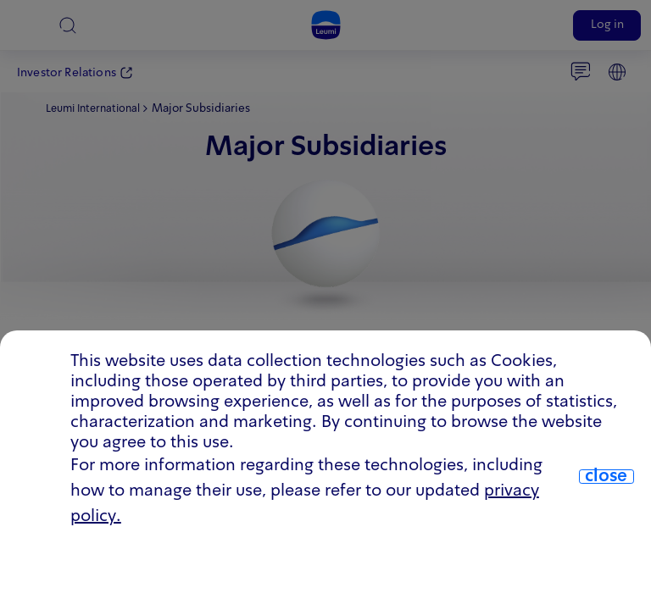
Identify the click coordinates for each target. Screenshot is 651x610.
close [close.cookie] (606, 477)
